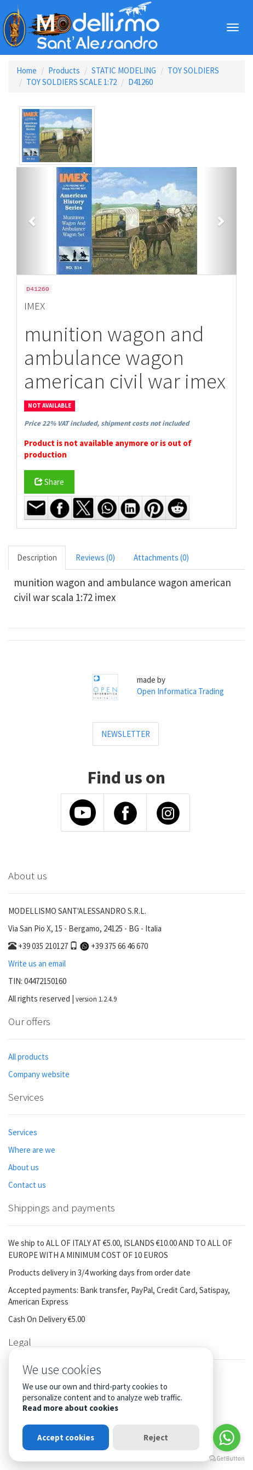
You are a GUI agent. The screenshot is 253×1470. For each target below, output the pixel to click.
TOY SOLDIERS (193, 70)
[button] (32, 220)
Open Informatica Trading (180, 691)
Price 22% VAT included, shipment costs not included (106, 423)
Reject (155, 1437)
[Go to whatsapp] (226, 1437)
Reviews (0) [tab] (95, 557)
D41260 (140, 82)
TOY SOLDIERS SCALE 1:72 (71, 82)
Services (22, 1132)
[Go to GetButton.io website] (226, 1458)
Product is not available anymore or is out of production (108, 449)
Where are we (31, 1150)
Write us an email (37, 963)
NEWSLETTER (125, 734)
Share (49, 482)
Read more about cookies (70, 1408)
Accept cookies (65, 1437)
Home (26, 70)
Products (64, 70)
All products (28, 1056)
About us (23, 1167)
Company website (39, 1074)
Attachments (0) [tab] (161, 557)
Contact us (27, 1185)
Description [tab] (37, 557)
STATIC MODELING (123, 70)
